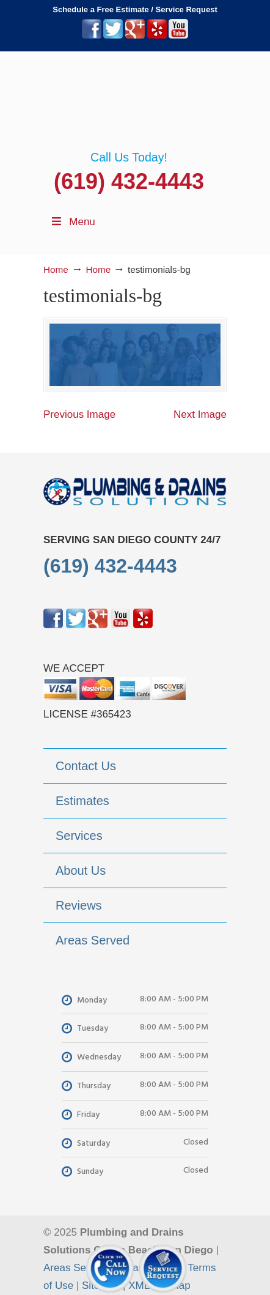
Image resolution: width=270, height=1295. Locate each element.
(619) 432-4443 (129, 181)
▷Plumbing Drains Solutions (135, 101)
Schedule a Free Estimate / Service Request (135, 9)
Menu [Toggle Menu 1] (72, 222)
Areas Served (74, 1268)
